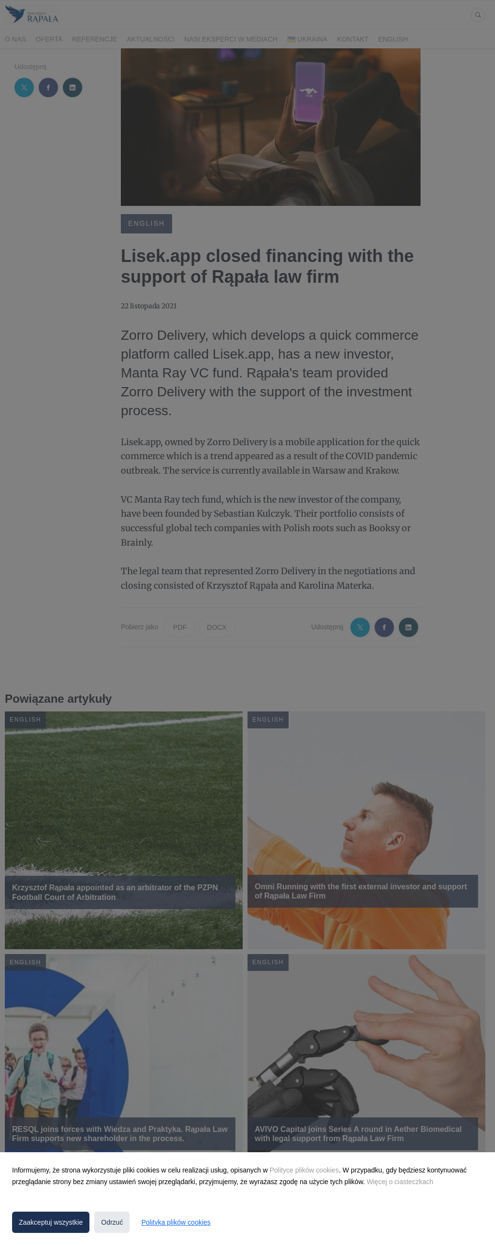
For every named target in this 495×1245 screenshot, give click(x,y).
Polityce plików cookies (304, 1170)
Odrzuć (112, 1222)
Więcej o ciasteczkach (400, 1182)
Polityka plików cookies (175, 1222)
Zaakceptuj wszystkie (51, 1222)
